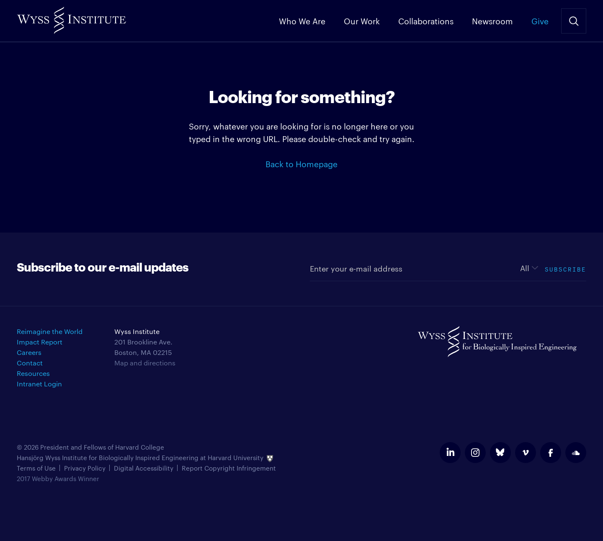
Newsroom (492, 20)
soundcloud (575, 452)
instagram (475, 452)
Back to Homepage (301, 163)
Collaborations (426, 20)
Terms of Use (36, 467)
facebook (550, 452)
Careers (29, 352)
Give (540, 20)
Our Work (362, 20)
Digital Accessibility (143, 467)
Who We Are (302, 20)
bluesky (500, 452)
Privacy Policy (85, 467)
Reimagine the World (49, 331)
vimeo (525, 452)
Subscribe (565, 268)
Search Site (573, 21)
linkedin (450, 452)
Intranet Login (39, 383)
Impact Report (39, 341)
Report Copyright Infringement (229, 467)
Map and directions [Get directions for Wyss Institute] (144, 362)
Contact (30, 362)
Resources (33, 373)
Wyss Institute (71, 17)
